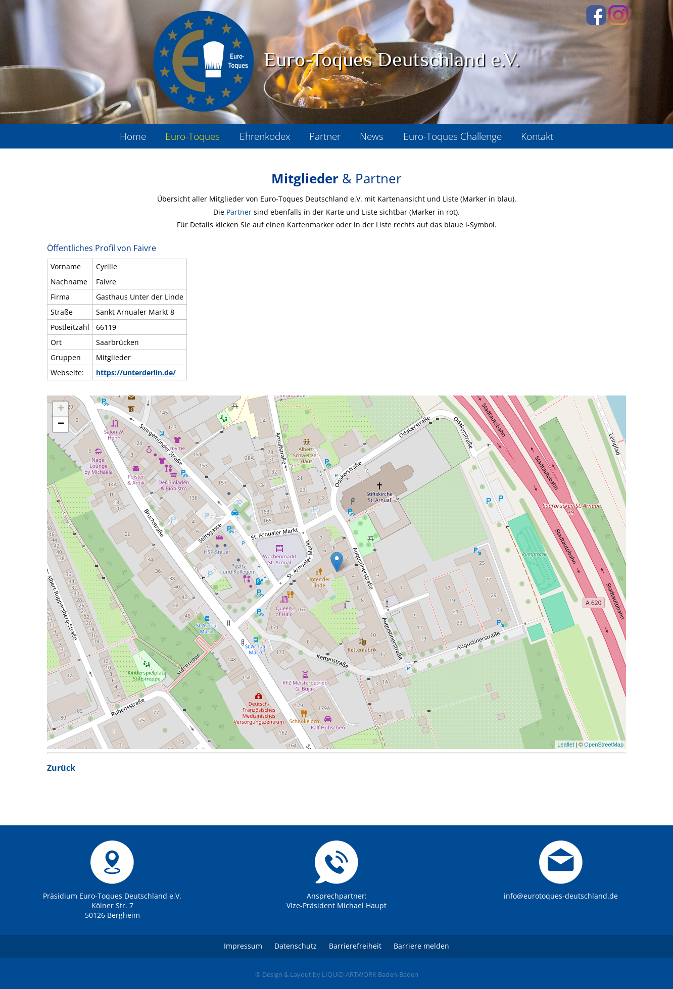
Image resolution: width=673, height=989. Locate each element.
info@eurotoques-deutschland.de (561, 896)
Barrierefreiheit (355, 946)
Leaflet (565, 744)
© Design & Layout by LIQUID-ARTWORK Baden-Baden (336, 974)
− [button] (61, 424)
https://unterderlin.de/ (136, 372)
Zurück (61, 767)
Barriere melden (421, 946)
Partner (239, 212)
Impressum (243, 946)
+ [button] (61, 409)
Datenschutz (295, 946)
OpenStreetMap (603, 744)
